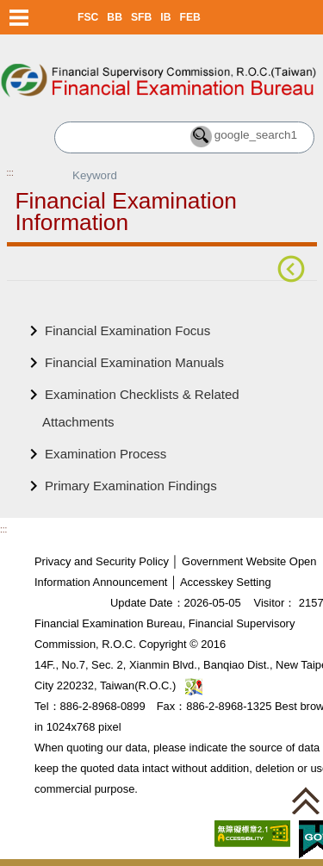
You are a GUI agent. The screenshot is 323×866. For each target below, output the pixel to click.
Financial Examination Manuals (134, 362)
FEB (190, 17)
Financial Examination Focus (127, 330)
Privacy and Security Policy (101, 561)
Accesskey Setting (225, 582)
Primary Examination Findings (131, 485)
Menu (19, 17)
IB (165, 17)
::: (10, 173)
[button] (306, 800)
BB (114, 17)
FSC (88, 17)
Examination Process (105, 453)
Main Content (45, 307)
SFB (141, 17)
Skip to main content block (75, 43)
